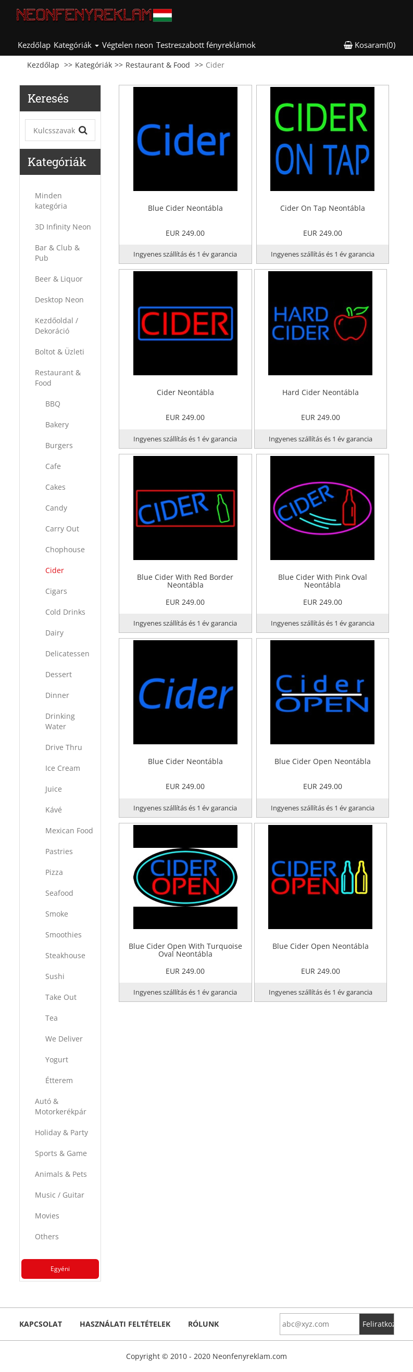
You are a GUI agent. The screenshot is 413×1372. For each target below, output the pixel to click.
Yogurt (56, 1059)
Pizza (54, 872)
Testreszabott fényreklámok (206, 45)
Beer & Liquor (59, 279)
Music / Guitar (59, 1195)
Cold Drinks (65, 612)
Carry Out (62, 528)
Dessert (58, 674)
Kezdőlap (35, 44)
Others (47, 1236)
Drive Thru (63, 747)
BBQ (52, 404)
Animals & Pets (61, 1174)
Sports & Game (61, 1153)
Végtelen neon (127, 45)
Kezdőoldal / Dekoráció (56, 325)
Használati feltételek (125, 1324)
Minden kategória (51, 200)
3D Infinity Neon (63, 227)
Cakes (55, 487)
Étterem (59, 1080)
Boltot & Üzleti (59, 352)
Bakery (57, 424)
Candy (56, 508)
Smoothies (63, 934)
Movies (47, 1216)
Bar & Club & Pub (57, 253)
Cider (54, 570)
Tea (51, 1018)
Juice (53, 789)
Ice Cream (62, 768)
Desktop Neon (59, 299)
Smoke (56, 914)
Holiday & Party (61, 1132)
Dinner (57, 695)
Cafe (53, 466)
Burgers (59, 445)
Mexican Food (69, 830)
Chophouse (65, 549)
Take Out (61, 997)
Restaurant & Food (158, 65)
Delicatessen (67, 653)
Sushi (55, 976)
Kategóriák (93, 65)
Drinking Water (60, 721)
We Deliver (64, 1039)
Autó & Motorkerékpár (60, 1106)
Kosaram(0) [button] (369, 45)
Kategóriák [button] (76, 45)
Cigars (56, 591)
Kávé (53, 810)
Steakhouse (65, 955)
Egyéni (60, 1268)
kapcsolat (40, 1324)
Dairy (54, 633)
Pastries (59, 851)
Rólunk (203, 1324)
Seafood (59, 893)
